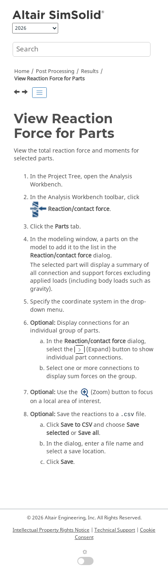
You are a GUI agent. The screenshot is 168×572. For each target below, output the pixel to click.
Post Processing (55, 71)
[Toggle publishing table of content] (39, 92)
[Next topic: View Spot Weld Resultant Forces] (25, 93)
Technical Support (114, 530)
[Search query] (82, 49)
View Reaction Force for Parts (49, 78)
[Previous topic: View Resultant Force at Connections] (17, 93)
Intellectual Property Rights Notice (51, 530)
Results (89, 71)
